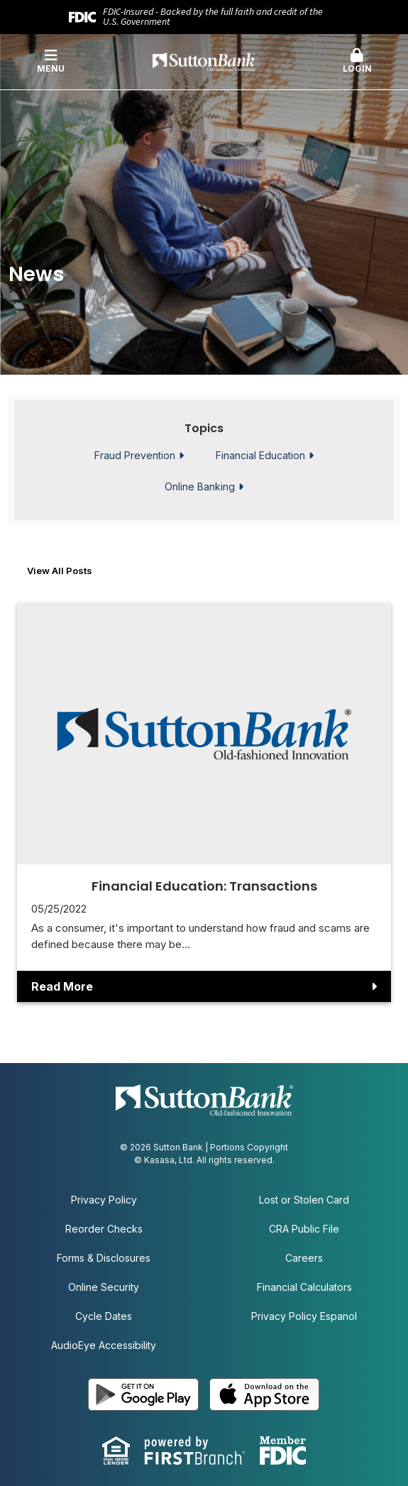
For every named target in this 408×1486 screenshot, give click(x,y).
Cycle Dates (103, 1316)
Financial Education (260, 456)
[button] (357, 61)
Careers (304, 1258)
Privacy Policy (104, 1200)
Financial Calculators (304, 1287)
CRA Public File (304, 1229)
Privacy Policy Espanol (304, 1316)
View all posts (59, 570)
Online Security (103, 1287)
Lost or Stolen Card (304, 1200)
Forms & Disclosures (103, 1258)
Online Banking (200, 487)
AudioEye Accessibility (103, 1345)
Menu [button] (51, 61)
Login (356, 61)
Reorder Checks (104, 1229)
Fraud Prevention (134, 456)
